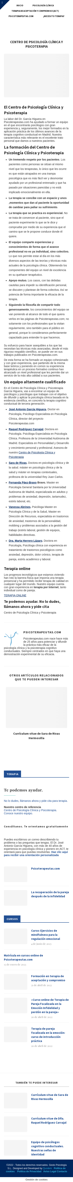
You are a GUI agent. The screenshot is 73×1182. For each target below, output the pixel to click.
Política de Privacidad (29, 1171)
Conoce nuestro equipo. (18, 813)
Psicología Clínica (43, 5)
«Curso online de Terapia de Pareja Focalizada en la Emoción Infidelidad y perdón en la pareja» (50, 1006)
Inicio (19, 5)
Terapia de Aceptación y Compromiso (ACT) (35, 11)
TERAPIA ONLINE (15, 595)
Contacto (62, 1171)
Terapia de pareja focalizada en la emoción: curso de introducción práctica (48, 1035)
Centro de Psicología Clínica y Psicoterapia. (30, 810)
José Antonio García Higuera (27, 409)
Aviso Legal (49, 1171)
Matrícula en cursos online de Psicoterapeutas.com (23, 957)
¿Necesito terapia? (53, 16)
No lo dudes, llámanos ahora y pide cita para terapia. (36, 800)
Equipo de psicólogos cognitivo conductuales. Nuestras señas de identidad (47, 1148)
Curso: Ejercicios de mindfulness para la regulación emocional (45, 935)
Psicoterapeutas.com (21, 16)
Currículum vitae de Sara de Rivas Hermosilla (49, 1097)
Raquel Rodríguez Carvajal (26, 429)
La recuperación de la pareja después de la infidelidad (50, 894)
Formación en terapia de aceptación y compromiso (48, 978)
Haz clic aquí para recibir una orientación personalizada (36, 853)
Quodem (47, 1168)
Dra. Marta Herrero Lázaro (25, 540)
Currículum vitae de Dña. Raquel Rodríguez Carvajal (48, 1120)
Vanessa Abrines (20, 506)
